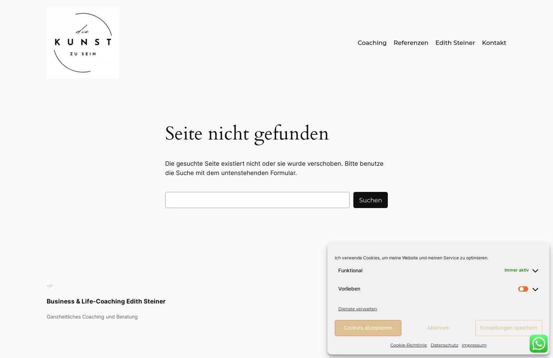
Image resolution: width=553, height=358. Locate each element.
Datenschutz (444, 345)
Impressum (474, 345)
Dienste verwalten (357, 308)
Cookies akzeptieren (368, 328)
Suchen (370, 200)
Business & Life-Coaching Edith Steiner (106, 301)
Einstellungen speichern (508, 328)
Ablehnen (438, 328)
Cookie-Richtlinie (408, 345)
